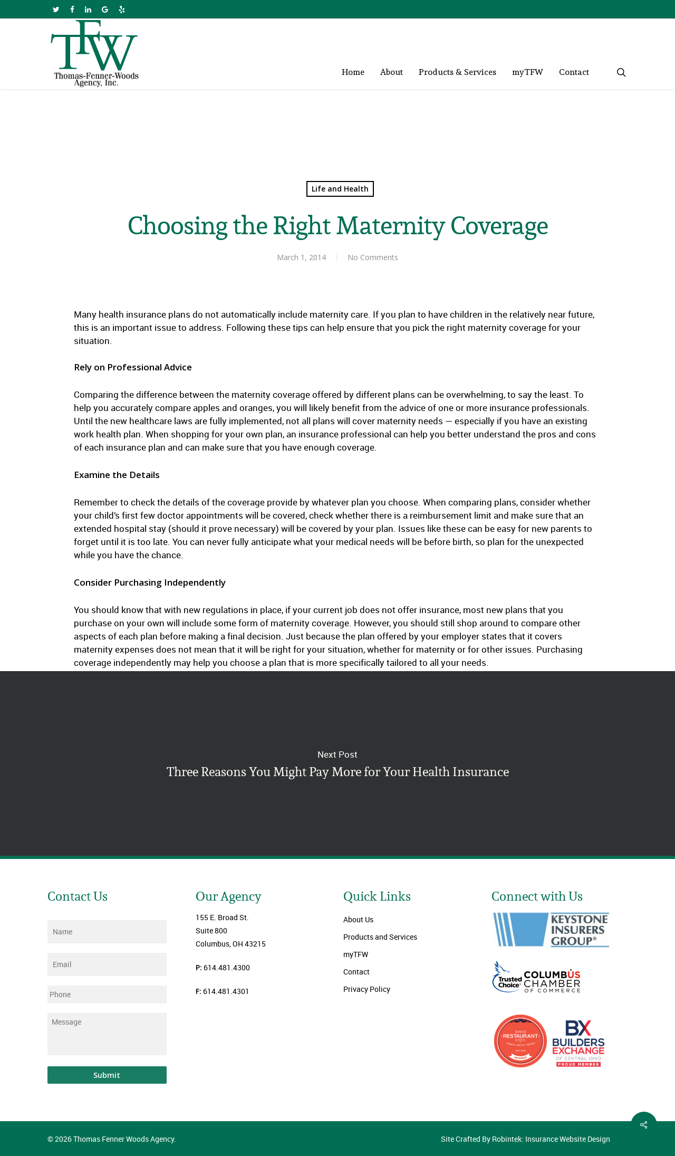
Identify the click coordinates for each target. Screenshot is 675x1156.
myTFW (355, 954)
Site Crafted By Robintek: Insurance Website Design (525, 1139)
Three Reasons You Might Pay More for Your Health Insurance (337, 763)
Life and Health (340, 189)
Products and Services (380, 937)
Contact (356, 972)
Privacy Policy (366, 989)
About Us (358, 919)
